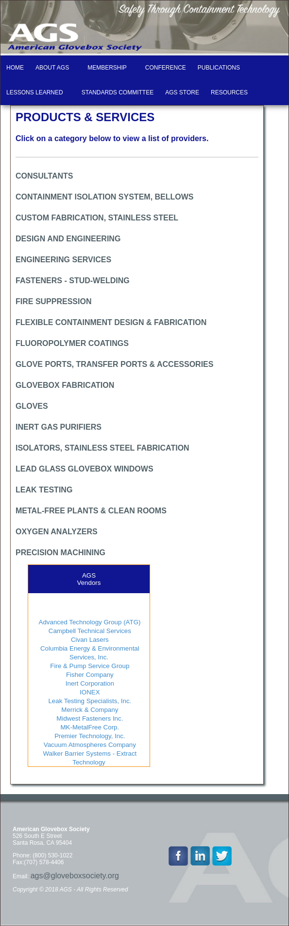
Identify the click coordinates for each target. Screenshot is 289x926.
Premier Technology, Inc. (88, 736)
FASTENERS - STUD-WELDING (73, 280)
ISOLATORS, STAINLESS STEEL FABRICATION (102, 448)
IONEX (89, 692)
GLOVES (32, 406)
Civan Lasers (89, 639)
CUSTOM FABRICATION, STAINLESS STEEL (97, 218)
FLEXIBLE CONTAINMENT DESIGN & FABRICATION (111, 322)
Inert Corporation (89, 683)
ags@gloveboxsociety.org (75, 876)
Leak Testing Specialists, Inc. (89, 701)
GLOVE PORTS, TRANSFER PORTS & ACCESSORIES (114, 364)
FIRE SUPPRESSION (53, 301)
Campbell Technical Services (89, 631)
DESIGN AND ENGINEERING (68, 239)
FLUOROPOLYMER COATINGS (72, 343)
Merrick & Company (89, 709)
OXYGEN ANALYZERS (57, 531)
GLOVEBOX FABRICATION (65, 385)
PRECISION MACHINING (60, 552)
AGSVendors (89, 579)
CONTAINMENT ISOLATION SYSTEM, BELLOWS (105, 197)
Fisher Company (88, 674)
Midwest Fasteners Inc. (89, 718)
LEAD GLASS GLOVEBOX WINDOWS (84, 469)
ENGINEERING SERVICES (63, 259)
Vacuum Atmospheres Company (89, 744)
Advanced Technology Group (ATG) (89, 622)
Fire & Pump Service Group (89, 666)
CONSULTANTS (44, 176)
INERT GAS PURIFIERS (59, 427)
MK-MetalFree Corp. (89, 727)
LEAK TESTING (44, 490)
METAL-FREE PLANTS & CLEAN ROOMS (91, 511)
